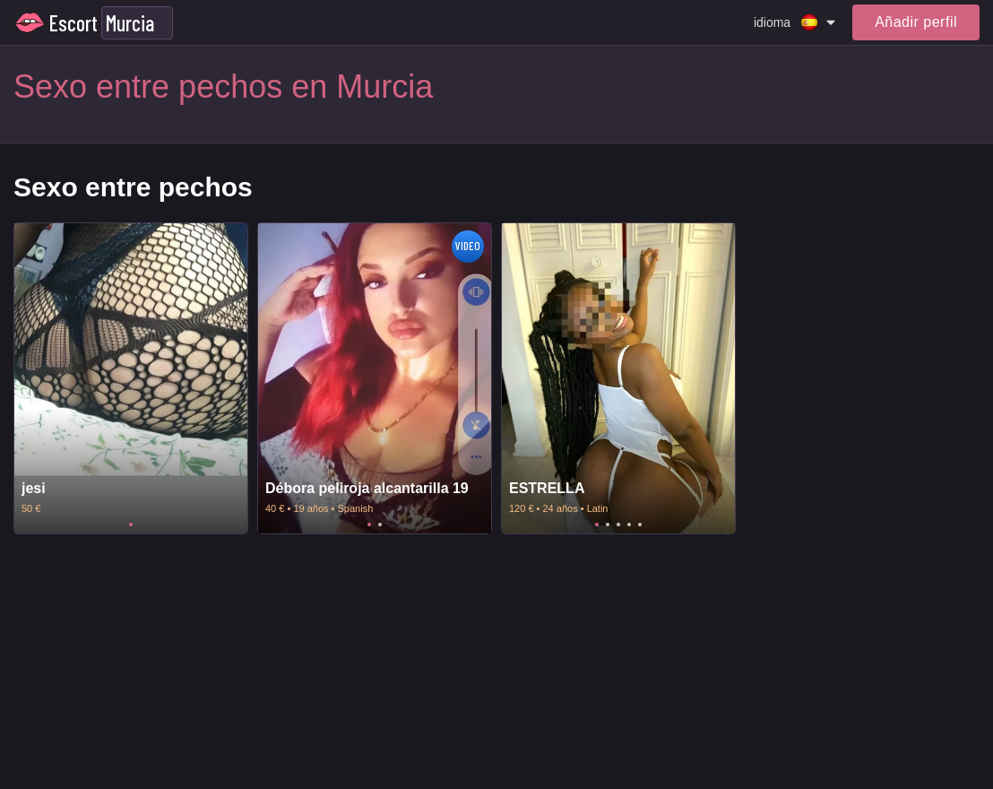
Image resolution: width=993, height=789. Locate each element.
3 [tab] (618, 524)
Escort (73, 23)
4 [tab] (629, 524)
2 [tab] (380, 524)
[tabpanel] (130, 378)
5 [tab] (640, 524)
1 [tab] (131, 524)
